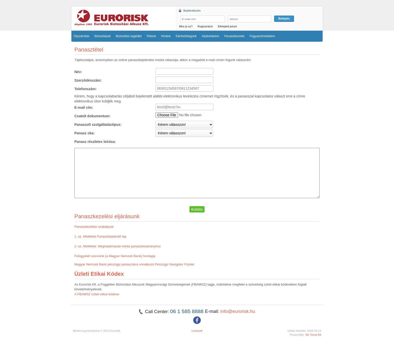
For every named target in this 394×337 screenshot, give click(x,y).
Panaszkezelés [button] (234, 36)
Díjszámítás (81, 36)
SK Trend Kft (313, 334)
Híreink (166, 36)
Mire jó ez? (186, 26)
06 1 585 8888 (187, 311)
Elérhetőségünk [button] (186, 36)
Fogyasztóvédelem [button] (262, 36)
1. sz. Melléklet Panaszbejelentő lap (100, 236)
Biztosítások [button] (102, 36)
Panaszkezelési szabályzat (93, 227)
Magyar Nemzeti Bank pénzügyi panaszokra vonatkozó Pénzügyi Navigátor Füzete (134, 264)
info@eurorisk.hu (237, 311)
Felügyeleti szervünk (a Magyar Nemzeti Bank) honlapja (114, 256)
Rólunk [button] (151, 36)
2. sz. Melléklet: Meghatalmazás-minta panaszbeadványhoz (117, 246)
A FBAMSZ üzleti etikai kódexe (96, 294)
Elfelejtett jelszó (227, 26)
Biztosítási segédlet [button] (128, 36)
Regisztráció (205, 26)
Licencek (197, 330)
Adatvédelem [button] (210, 36)
